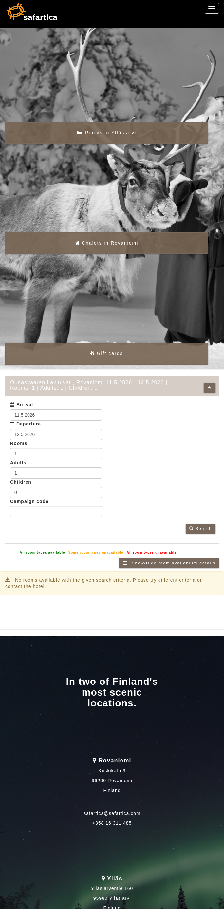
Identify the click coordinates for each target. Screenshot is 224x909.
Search (200, 534)
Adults (18, 468)
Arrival (24, 410)
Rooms (18, 448)
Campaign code (29, 506)
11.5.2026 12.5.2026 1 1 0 (88, 391)
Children (20, 487)
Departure (28, 429)
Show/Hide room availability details (169, 568)
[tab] (112, 392)
